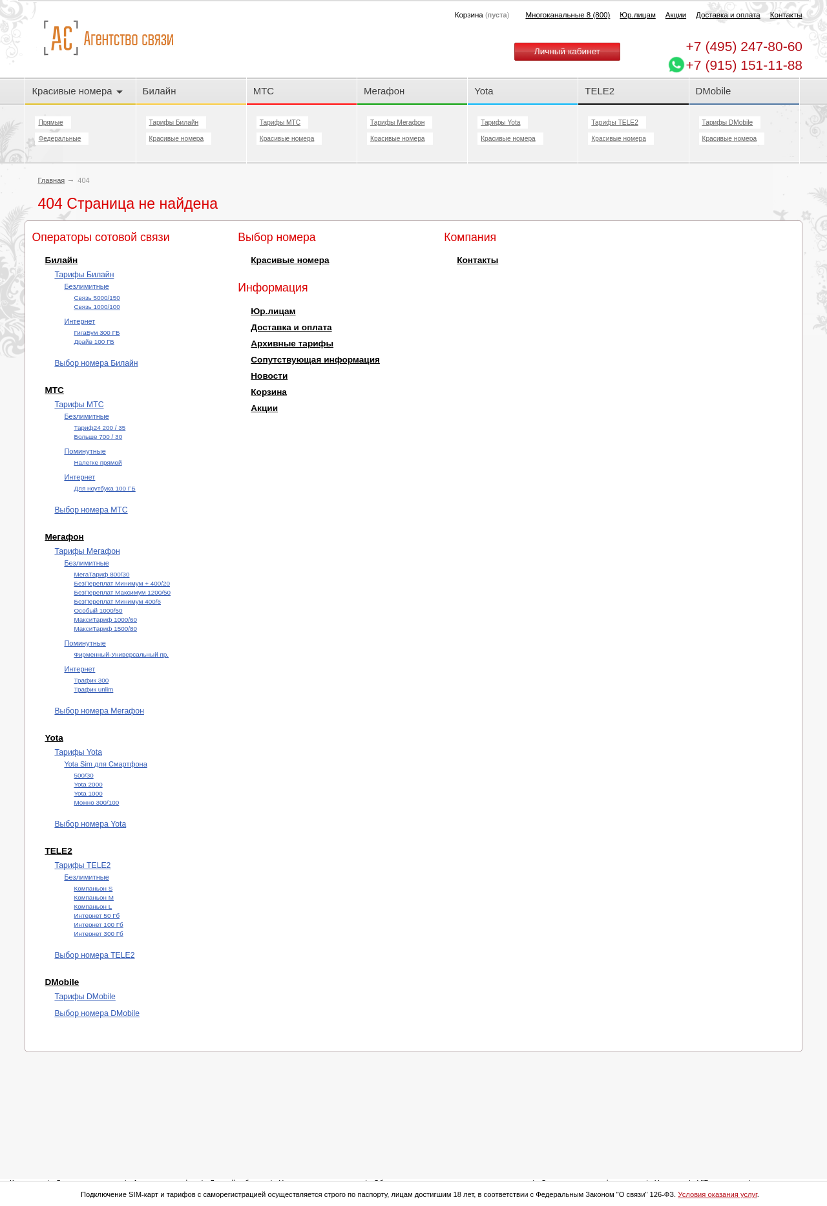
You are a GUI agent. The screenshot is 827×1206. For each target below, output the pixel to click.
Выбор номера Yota (90, 824)
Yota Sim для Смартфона (105, 764)
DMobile (713, 90)
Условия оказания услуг (717, 1194)
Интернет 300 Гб (98, 933)
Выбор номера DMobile (97, 1013)
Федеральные (59, 138)
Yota (483, 90)
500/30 (83, 775)
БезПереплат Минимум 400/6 (117, 601)
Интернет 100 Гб (98, 924)
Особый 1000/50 (98, 610)
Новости (269, 376)
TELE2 (599, 90)
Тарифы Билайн (174, 122)
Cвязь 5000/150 (97, 297)
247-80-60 (744, 46)
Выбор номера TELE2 (94, 955)
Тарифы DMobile (727, 122)
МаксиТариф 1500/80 (105, 628)
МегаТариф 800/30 (101, 574)
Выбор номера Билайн (96, 363)
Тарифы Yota (500, 122)
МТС (263, 90)
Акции (675, 15)
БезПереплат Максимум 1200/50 (122, 592)
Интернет (79, 321)
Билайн (159, 90)
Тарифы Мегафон (397, 122)
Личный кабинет (567, 51)
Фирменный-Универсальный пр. (121, 654)
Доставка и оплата (728, 15)
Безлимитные (86, 286)
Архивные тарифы (292, 343)
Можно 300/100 (96, 802)
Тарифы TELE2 (614, 122)
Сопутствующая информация (315, 360)
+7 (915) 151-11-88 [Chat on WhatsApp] (744, 65)
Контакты (786, 15)
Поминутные (84, 451)
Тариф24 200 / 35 (99, 427)
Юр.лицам (637, 15)
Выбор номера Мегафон (99, 710)
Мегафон (384, 90)
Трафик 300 (91, 680)
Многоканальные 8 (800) (567, 15)
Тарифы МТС (280, 122)
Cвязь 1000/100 (97, 306)
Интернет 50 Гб (97, 915)
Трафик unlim (93, 689)
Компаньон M (94, 897)
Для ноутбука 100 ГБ (104, 488)
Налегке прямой (97, 462)
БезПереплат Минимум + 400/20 (122, 583)
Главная (51, 180)
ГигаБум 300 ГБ (97, 332)
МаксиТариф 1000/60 (105, 619)
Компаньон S (93, 888)
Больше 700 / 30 (98, 436)
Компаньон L (93, 906)
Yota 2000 (88, 784)
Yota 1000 (88, 793)
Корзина (269, 392)
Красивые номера (77, 90)
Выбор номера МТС (90, 509)
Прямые (50, 122)
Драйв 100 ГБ (94, 341)
